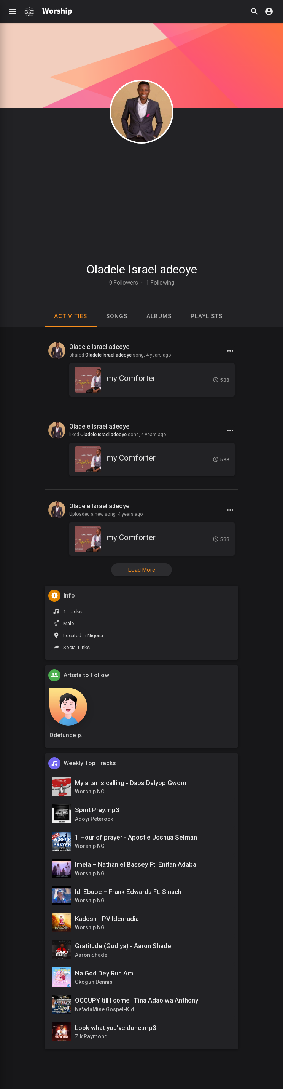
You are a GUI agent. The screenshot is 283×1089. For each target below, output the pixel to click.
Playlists (207, 316)
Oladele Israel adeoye (141, 269)
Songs (116, 316)
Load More (141, 569)
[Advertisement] (141, 199)
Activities (70, 316)
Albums (159, 316)
